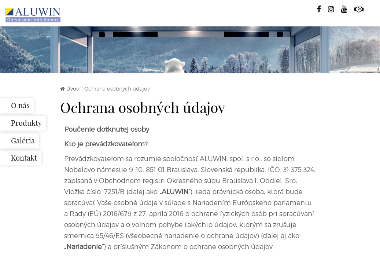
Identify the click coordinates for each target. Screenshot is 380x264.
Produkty (26, 123)
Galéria (23, 140)
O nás (20, 105)
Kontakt (24, 158)
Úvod (73, 88)
